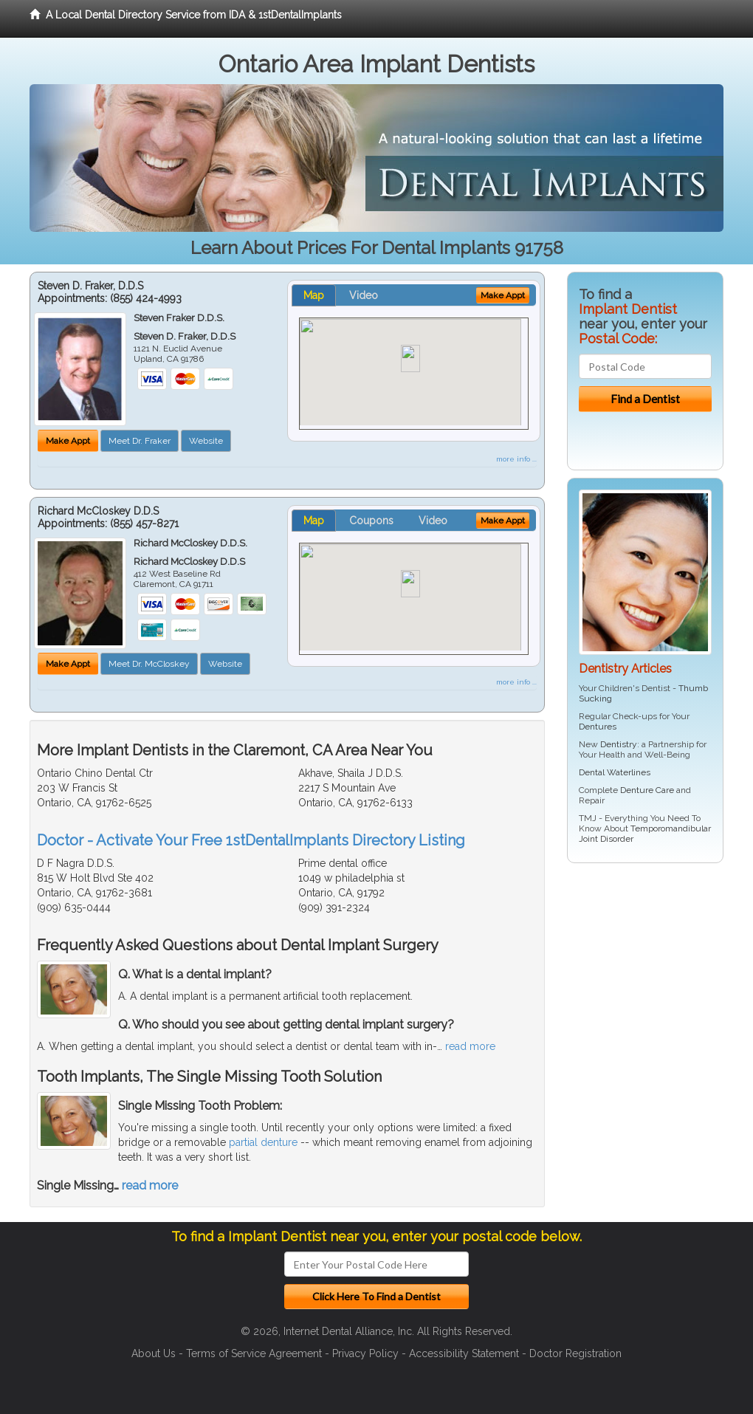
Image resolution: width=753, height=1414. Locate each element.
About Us (153, 1353)
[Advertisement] (642, 988)
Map (313, 295)
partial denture (263, 1142)
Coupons (371, 520)
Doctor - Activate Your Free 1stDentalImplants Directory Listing (251, 840)
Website (206, 441)
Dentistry (618, 744)
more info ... (516, 459)
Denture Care (647, 790)
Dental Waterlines (614, 772)
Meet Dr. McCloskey (149, 664)
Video (363, 295)
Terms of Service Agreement (254, 1353)
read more (470, 1046)
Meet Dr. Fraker (140, 441)
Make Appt (68, 441)
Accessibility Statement (464, 1353)
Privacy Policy (365, 1353)
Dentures (597, 726)
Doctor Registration (575, 1353)
